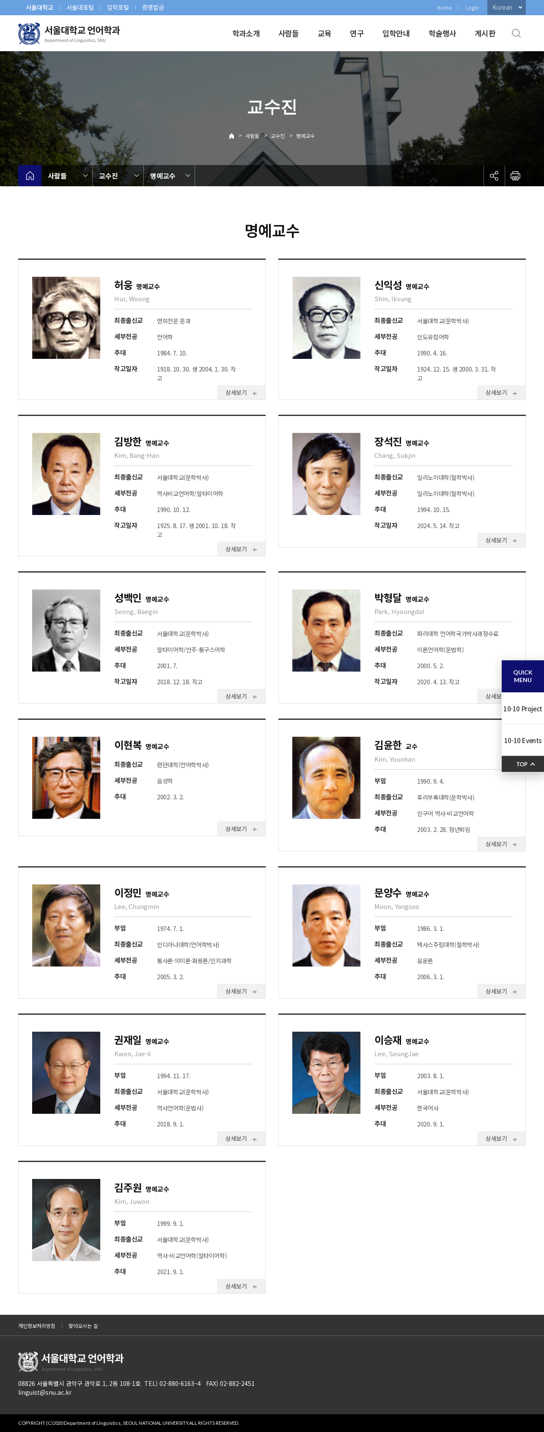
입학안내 (396, 33)
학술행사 (442, 33)
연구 (357, 33)
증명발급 (153, 7)
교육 (325, 33)
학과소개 (246, 33)
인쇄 (515, 175)
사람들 (288, 33)
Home (444, 7)
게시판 (485, 33)
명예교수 (305, 135)
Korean (502, 7)
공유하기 (494, 175)
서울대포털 (80, 7)
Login (472, 7)
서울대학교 (39, 7)
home (29, 175)
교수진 (278, 135)
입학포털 (118, 7)
